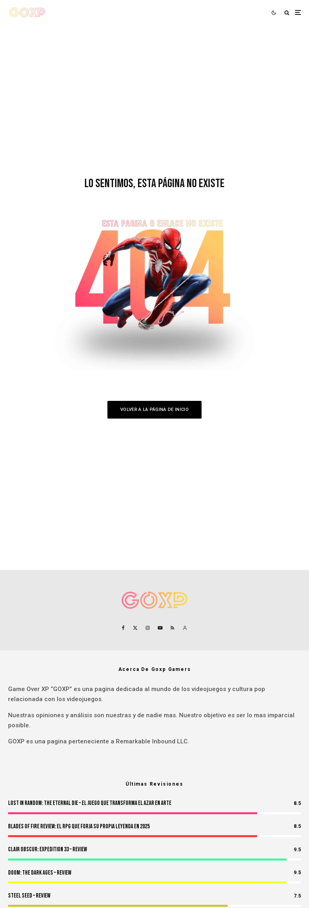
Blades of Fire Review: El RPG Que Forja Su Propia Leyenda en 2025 (79, 826)
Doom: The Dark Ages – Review (39, 873)
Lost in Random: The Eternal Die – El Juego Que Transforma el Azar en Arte (89, 803)
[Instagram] (148, 627)
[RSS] (172, 627)
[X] (135, 627)
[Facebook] (123, 627)
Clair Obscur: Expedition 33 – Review (47, 849)
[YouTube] (160, 627)
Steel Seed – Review (29, 896)
